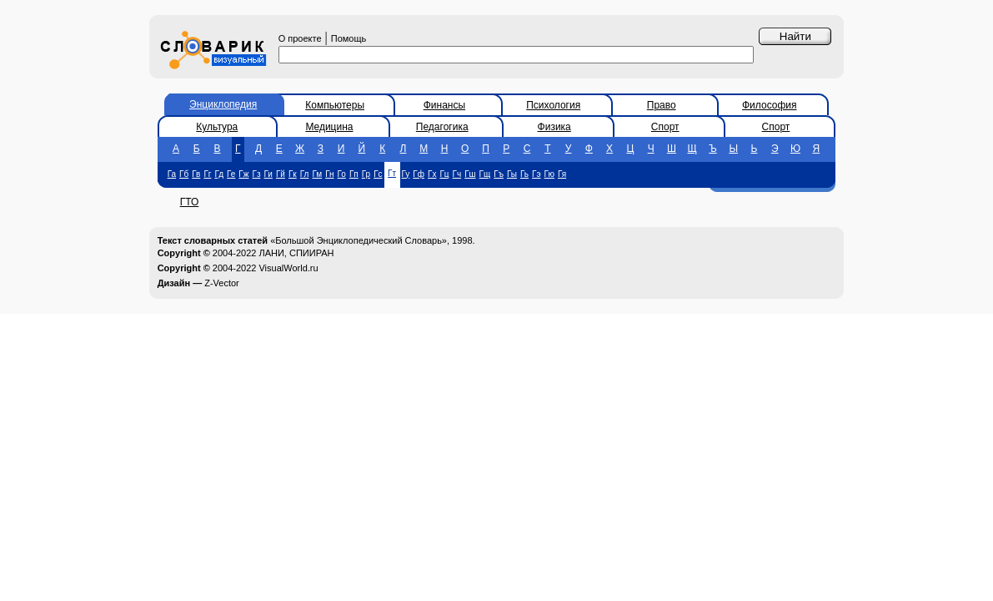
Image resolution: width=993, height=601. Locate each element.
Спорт (665, 127)
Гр (366, 174)
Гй (280, 174)
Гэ (536, 174)
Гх (432, 174)
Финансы (444, 105)
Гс (378, 174)
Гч (457, 174)
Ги (267, 174)
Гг (207, 174)
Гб (183, 174)
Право (661, 105)
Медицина (329, 127)
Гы (512, 174)
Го (342, 174)
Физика (554, 127)
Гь (524, 174)
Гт (392, 173)
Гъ (499, 174)
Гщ (485, 174)
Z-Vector (221, 283)
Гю (549, 174)
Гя (562, 174)
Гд (218, 174)
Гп (354, 174)
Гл (304, 174)
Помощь (349, 38)
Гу (406, 174)
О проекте (300, 38)
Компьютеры (334, 105)
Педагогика (442, 127)
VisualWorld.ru (288, 268)
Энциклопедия (223, 104)
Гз (256, 174)
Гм (317, 174)
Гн (329, 174)
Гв (196, 174)
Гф (418, 174)
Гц (444, 174)
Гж (243, 174)
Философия (769, 105)
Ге (231, 174)
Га (172, 174)
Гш (469, 174)
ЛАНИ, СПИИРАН (296, 253)
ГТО (189, 202)
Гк (292, 174)
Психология (553, 105)
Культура (217, 127)
